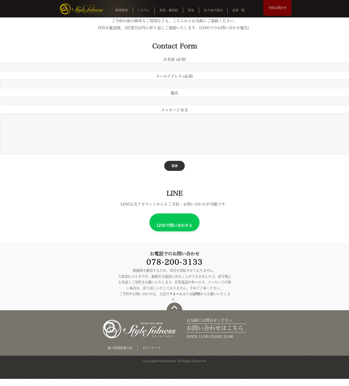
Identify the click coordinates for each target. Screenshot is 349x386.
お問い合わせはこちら (215, 335)
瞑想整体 (122, 10)
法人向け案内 (213, 10)
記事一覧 (238, 10)
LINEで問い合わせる (174, 232)
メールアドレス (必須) (174, 80)
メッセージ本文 (174, 135)
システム (144, 10)
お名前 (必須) (174, 63)
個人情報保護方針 (120, 355)
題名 (174, 96)
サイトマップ (151, 355)
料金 (191, 10)
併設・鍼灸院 (168, 10)
